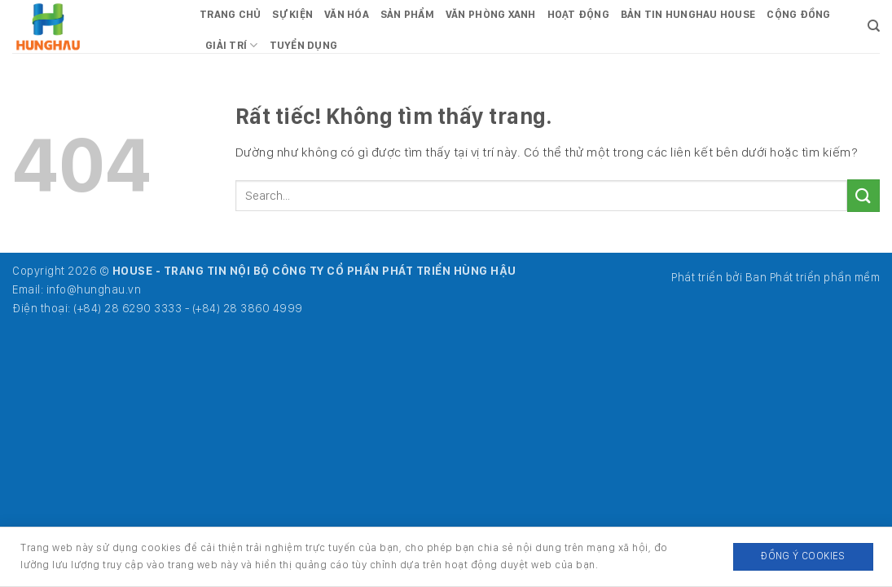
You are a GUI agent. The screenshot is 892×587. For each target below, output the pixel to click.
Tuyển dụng (304, 45)
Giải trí (231, 45)
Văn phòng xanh (491, 14)
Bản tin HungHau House (688, 14)
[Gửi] (863, 195)
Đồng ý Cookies (803, 555)
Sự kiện (292, 14)
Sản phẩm (407, 14)
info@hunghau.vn (94, 289)
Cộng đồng (798, 14)
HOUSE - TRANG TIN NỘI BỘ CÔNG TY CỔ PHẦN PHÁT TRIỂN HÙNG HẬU (314, 270)
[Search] (874, 26)
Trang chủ (230, 14)
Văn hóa (346, 14)
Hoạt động (578, 14)
